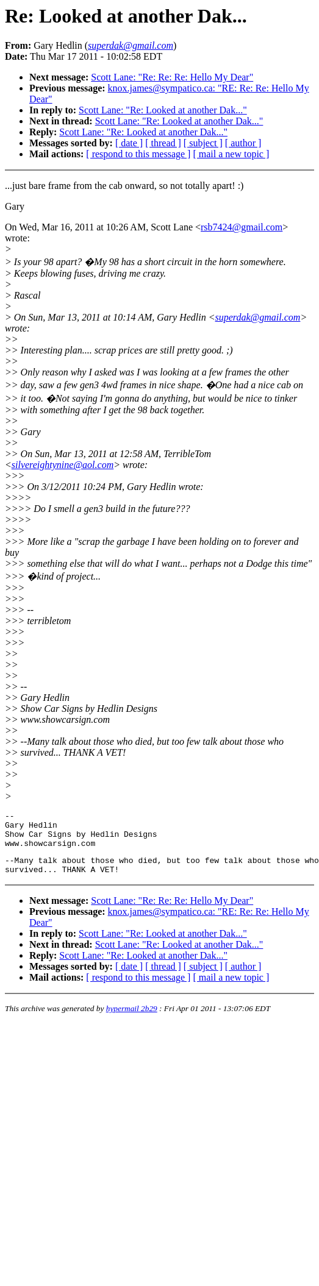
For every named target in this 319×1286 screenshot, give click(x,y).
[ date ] (129, 143)
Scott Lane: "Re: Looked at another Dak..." (163, 110)
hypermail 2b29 (131, 1019)
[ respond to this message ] (138, 154)
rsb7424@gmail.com (241, 227)
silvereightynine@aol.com (62, 465)
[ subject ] (203, 143)
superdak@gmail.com (258, 317)
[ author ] (243, 143)
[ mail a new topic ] (231, 154)
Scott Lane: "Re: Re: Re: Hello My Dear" (172, 77)
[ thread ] (163, 143)
